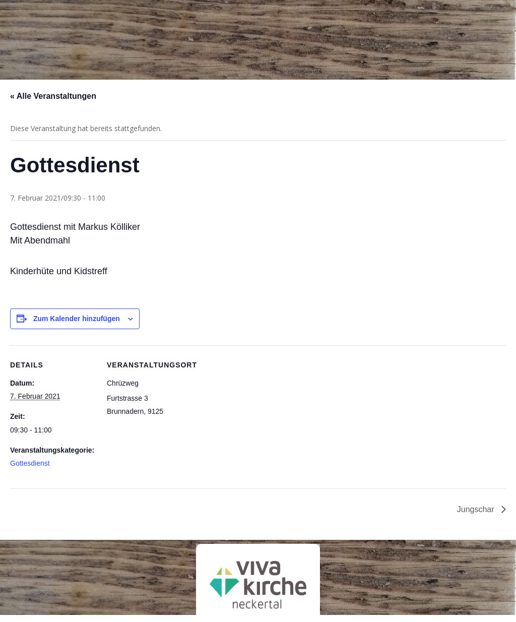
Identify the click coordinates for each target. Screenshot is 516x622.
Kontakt (475, 42)
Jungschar (476, 509)
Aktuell (363, 42)
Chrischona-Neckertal (40, 26)
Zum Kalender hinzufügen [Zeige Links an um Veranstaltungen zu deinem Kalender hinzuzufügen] (76, 319)
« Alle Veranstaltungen (53, 96)
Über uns (146, 42)
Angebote (255, 42)
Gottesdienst (30, 463)
